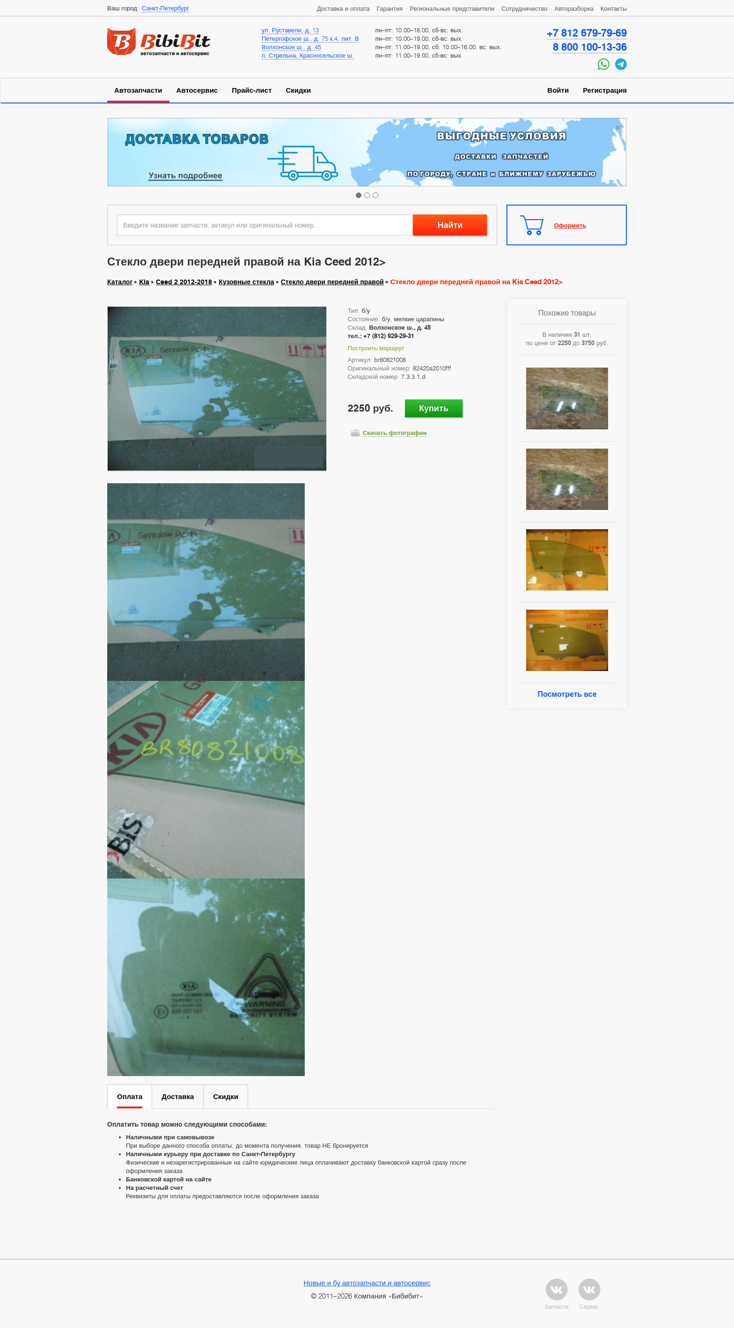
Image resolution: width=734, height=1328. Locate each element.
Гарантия (390, 8)
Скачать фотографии (395, 432)
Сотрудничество (524, 8)
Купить (433, 408)
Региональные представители (452, 8)
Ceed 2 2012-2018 (184, 282)
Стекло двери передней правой (332, 282)
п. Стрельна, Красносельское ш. (308, 55)
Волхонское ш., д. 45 (291, 47)
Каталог (119, 282)
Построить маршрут (376, 348)
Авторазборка (574, 8)
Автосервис (197, 90)
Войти (558, 90)
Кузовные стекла (246, 282)
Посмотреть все (566, 694)
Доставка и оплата (343, 8)
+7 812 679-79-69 (587, 33)
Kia (144, 282)
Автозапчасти (138, 90)
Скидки (298, 90)
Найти (449, 225)
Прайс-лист (252, 90)
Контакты (614, 8)
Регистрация (605, 90)
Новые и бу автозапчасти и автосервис (367, 1282)
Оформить (570, 225)
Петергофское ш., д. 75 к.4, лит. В (310, 38)
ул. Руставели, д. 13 (290, 30)
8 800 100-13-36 (590, 47)
